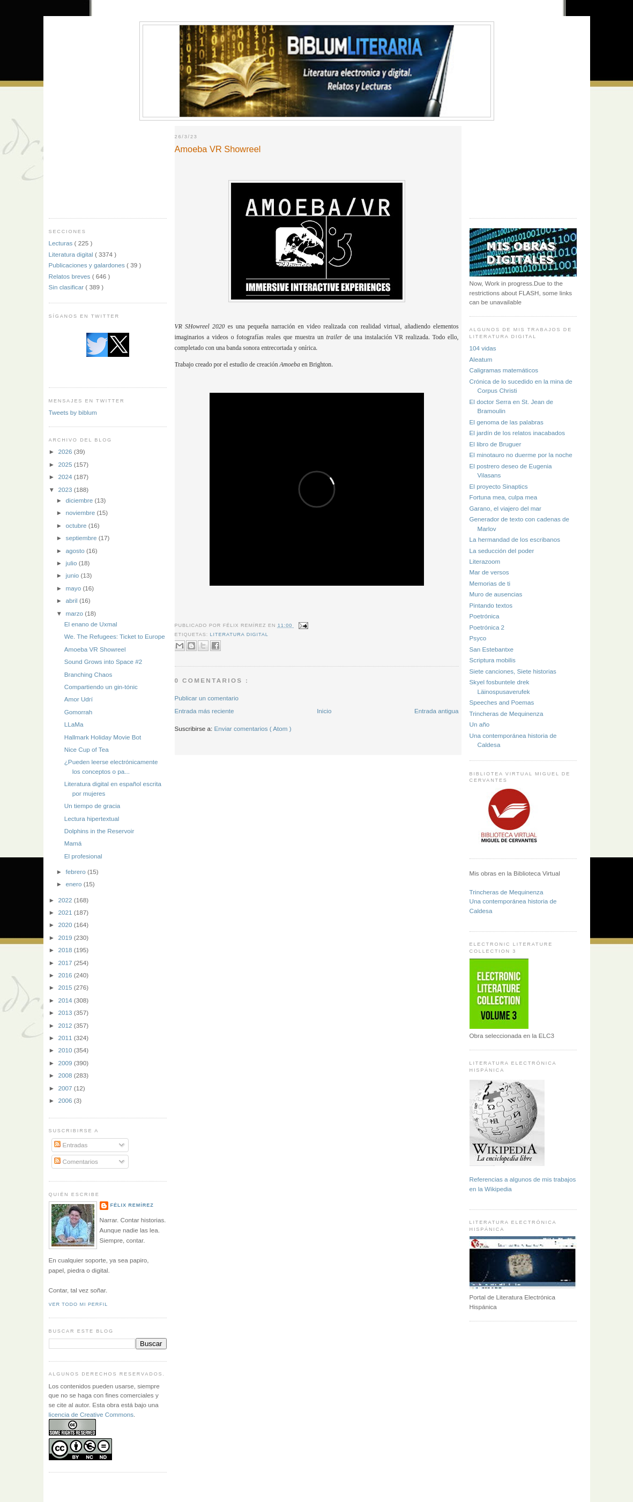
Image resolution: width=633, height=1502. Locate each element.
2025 (66, 464)
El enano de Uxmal (90, 624)
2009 (66, 1062)
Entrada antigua (436, 710)
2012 (66, 1025)
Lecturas (62, 243)
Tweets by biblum (73, 412)
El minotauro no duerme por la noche (521, 454)
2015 (66, 987)
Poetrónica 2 (487, 627)
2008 (66, 1075)
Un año (480, 724)
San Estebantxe (492, 649)
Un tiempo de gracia (92, 805)
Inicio (324, 710)
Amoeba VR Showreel (95, 649)
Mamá (72, 843)
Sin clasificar (67, 286)
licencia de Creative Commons (91, 1414)
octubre (77, 525)
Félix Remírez (132, 1205)
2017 (66, 962)
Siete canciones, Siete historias (513, 671)
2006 (66, 1100)
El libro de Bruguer (496, 443)
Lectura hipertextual (92, 818)
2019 (66, 937)
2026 (66, 451)
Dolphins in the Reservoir (99, 830)
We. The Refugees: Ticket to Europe (114, 636)
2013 (66, 1012)
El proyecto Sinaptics (499, 486)
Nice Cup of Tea (86, 749)
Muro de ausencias (496, 594)
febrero (76, 871)
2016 (66, 975)
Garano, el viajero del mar (505, 508)
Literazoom (485, 561)
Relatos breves (70, 276)
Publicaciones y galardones (88, 264)
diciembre (80, 500)
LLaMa (74, 724)
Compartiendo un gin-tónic (101, 686)
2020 (66, 924)
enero (75, 883)
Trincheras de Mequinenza (506, 713)
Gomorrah (78, 711)
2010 (66, 1050)
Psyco (478, 637)
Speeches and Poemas (502, 702)
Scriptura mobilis (493, 659)
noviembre (81, 512)
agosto (76, 550)
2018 (66, 949)
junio (73, 575)
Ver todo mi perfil (78, 1304)
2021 (66, 912)
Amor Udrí (78, 699)
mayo (74, 588)
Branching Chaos (88, 674)
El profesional (83, 856)
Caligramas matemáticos (504, 370)
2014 (66, 1000)
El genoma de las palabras (506, 422)
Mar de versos (489, 572)
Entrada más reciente (204, 710)
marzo (75, 613)
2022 (66, 899)
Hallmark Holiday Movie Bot (103, 737)
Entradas (70, 1144)
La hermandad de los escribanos (515, 539)
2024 (66, 476)
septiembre (82, 537)
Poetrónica (485, 615)
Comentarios (76, 1161)
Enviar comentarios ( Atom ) (253, 728)
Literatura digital (72, 254)
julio (72, 562)
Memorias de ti (490, 583)
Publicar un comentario (207, 697)
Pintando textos (491, 605)
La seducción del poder (502, 550)
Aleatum (481, 359)
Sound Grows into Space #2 (103, 661)
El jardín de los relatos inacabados (517, 432)
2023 (66, 489)
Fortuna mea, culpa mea (504, 497)
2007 (66, 1088)
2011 (66, 1037)
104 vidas (483, 348)
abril (72, 600)
